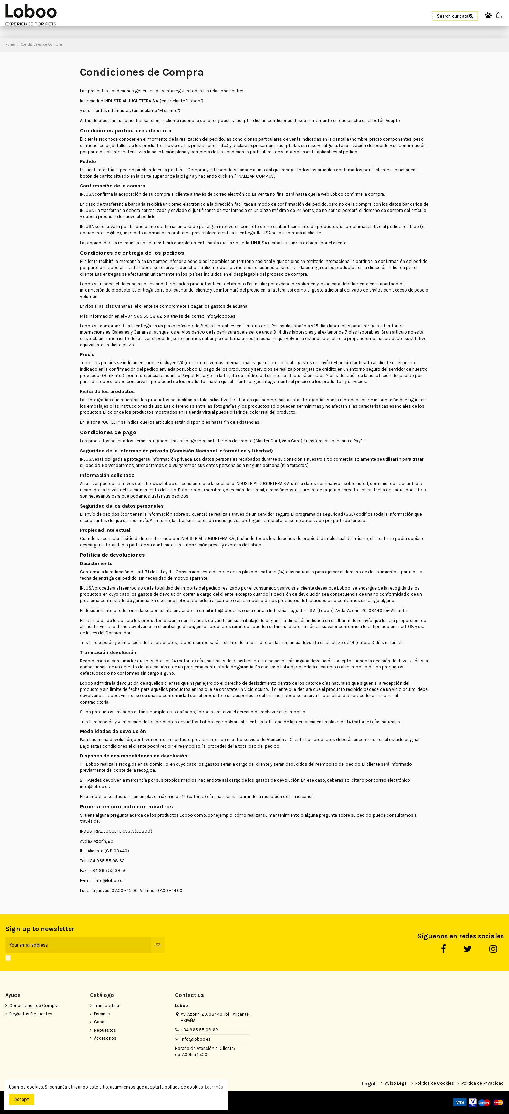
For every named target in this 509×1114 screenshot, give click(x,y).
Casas (100, 1021)
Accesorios (105, 1038)
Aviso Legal (396, 1083)
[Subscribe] (158, 945)
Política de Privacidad (482, 1083)
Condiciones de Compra (34, 1005)
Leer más (214, 1087)
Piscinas (102, 1013)
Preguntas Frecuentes (30, 1013)
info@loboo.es (196, 1039)
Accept (21, 1099)
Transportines (108, 1005)
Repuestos (105, 1030)
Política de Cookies (434, 1083)
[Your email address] (78, 945)
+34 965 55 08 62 (199, 1029)
